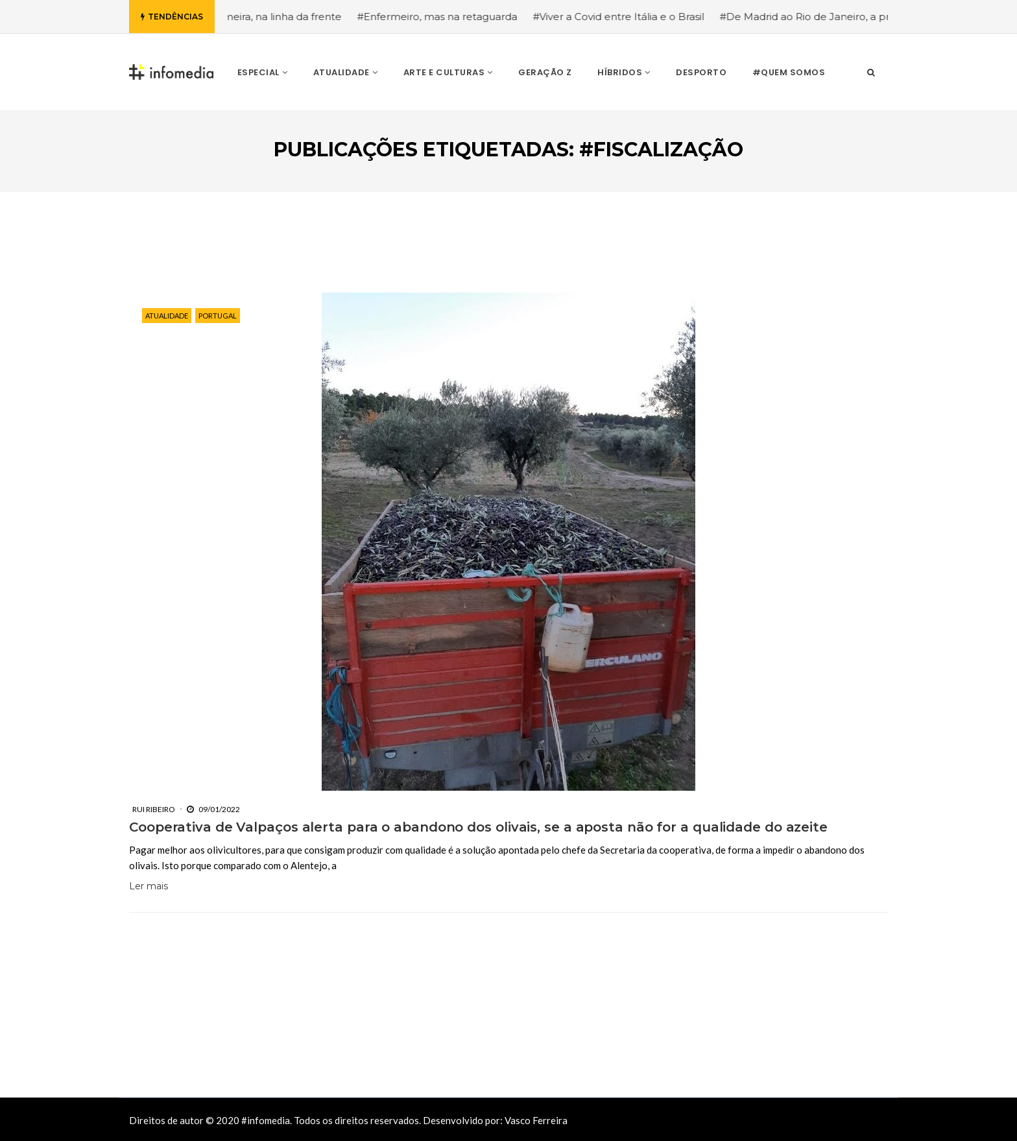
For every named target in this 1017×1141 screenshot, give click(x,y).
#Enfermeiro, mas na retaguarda (450, 16)
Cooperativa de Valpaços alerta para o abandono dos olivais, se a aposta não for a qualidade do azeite (478, 827)
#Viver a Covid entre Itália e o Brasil (631, 16)
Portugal (217, 315)
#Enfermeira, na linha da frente (278, 16)
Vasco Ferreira (536, 1120)
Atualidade (166, 315)
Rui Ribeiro (153, 809)
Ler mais (148, 886)
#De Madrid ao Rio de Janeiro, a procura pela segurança (870, 16)
